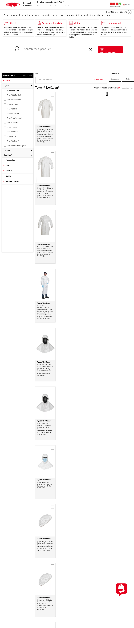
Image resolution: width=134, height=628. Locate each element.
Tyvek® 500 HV (10, 127)
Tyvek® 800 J (10, 136)
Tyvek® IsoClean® (11, 141)
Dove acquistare (109, 53)
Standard (9, 171)
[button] (45, 6)
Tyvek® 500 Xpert (11, 113)
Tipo (7, 165)
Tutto (128, 79)
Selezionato (115, 79)
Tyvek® (6, 86)
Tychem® (7, 150)
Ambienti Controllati (13, 181)
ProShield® (8, 155)
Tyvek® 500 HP (10, 109)
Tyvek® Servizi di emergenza (15, 146)
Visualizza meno (127, 88)
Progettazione (10, 160)
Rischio (8, 176)
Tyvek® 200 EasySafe (12, 95)
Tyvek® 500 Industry (12, 100)
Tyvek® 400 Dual (11, 104)
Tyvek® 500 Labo (11, 123)
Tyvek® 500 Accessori (12, 118)
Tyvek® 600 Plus (11, 132)
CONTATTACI (119, 572)
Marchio (8, 81)
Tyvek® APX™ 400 (11, 90)
